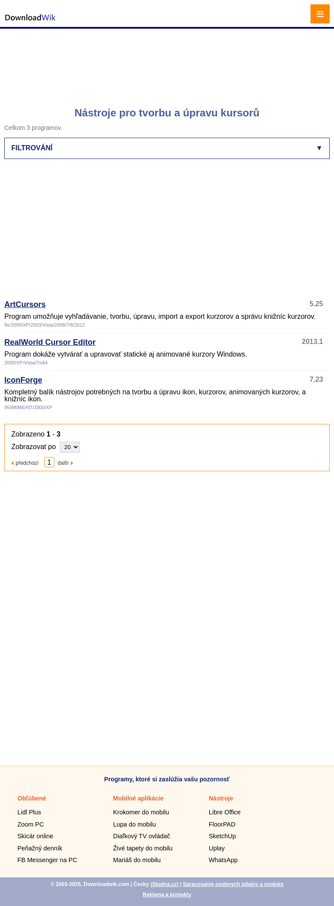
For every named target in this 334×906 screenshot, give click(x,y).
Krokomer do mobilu (141, 812)
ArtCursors (25, 304)
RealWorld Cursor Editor (50, 342)
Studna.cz (164, 884)
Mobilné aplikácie (138, 798)
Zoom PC (30, 824)
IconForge (23, 380)
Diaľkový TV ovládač (141, 836)
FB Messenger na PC (47, 859)
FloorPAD (222, 824)
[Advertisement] (168, 63)
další (63, 463)
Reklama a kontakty (167, 895)
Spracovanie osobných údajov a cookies (233, 884)
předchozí (27, 463)
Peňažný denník (39, 848)
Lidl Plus (29, 812)
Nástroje (221, 798)
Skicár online (35, 836)
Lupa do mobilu (134, 824)
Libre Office (224, 812)
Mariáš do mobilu (137, 859)
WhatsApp (223, 859)
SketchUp (222, 836)
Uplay (217, 848)
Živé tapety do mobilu (143, 848)
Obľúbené (31, 798)
